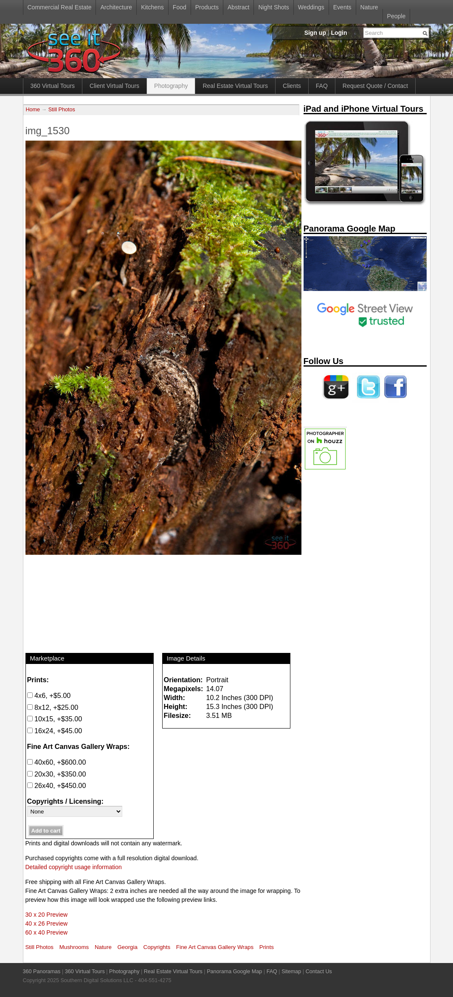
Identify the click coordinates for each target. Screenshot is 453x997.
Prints (266, 947)
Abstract (238, 7)
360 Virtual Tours (53, 85)
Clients (292, 85)
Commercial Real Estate (60, 7)
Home (33, 110)
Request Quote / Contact (375, 85)
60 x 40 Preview (46, 932)
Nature (369, 7)
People (396, 16)
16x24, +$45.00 (54, 730)
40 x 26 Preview (46, 923)
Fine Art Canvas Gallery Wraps (214, 947)
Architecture (116, 7)
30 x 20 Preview (46, 914)
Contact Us (319, 971)
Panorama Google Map (234, 971)
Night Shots (273, 7)
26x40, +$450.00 (56, 785)
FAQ (322, 85)
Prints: (38, 679)
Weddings (311, 7)
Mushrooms (74, 947)
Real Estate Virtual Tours (235, 85)
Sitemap (291, 971)
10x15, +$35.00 (54, 719)
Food (179, 7)
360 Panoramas (42, 971)
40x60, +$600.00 (56, 762)
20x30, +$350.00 (56, 774)
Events (342, 7)
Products (207, 7)
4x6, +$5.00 (49, 695)
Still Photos (61, 110)
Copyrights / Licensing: (65, 801)
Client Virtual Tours (114, 85)
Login (339, 32)
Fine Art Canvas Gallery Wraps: (78, 746)
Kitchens (152, 7)
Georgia (128, 947)
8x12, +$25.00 (53, 707)
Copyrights (157, 947)
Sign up (315, 32)
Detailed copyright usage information (73, 867)
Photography (171, 85)
